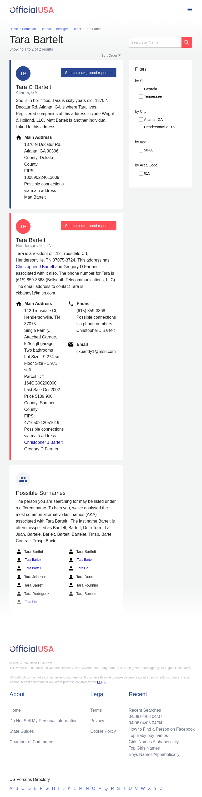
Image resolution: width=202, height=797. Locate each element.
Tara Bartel (80, 560)
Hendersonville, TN (159, 127)
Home (15, 710)
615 (147, 173)
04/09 (134, 716)
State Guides (21, 731)
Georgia (150, 89)
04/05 (145, 723)
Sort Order (109, 55)
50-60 (149, 150)
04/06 (134, 723)
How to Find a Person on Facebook (162, 729)
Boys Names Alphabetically (154, 754)
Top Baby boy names (148, 735)
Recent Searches (145, 710)
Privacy (97, 721)
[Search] (155, 42)
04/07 (157, 716)
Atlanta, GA (153, 119)
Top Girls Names (144, 748)
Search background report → (88, 73)
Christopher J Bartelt (35, 266)
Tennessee (153, 96)
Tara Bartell (28, 568)
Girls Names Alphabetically (154, 742)
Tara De (78, 568)
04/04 (157, 723)
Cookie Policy (103, 731)
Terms (96, 710)
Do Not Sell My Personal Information (43, 721)
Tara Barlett (28, 560)
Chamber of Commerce (31, 742)
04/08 (145, 716)
